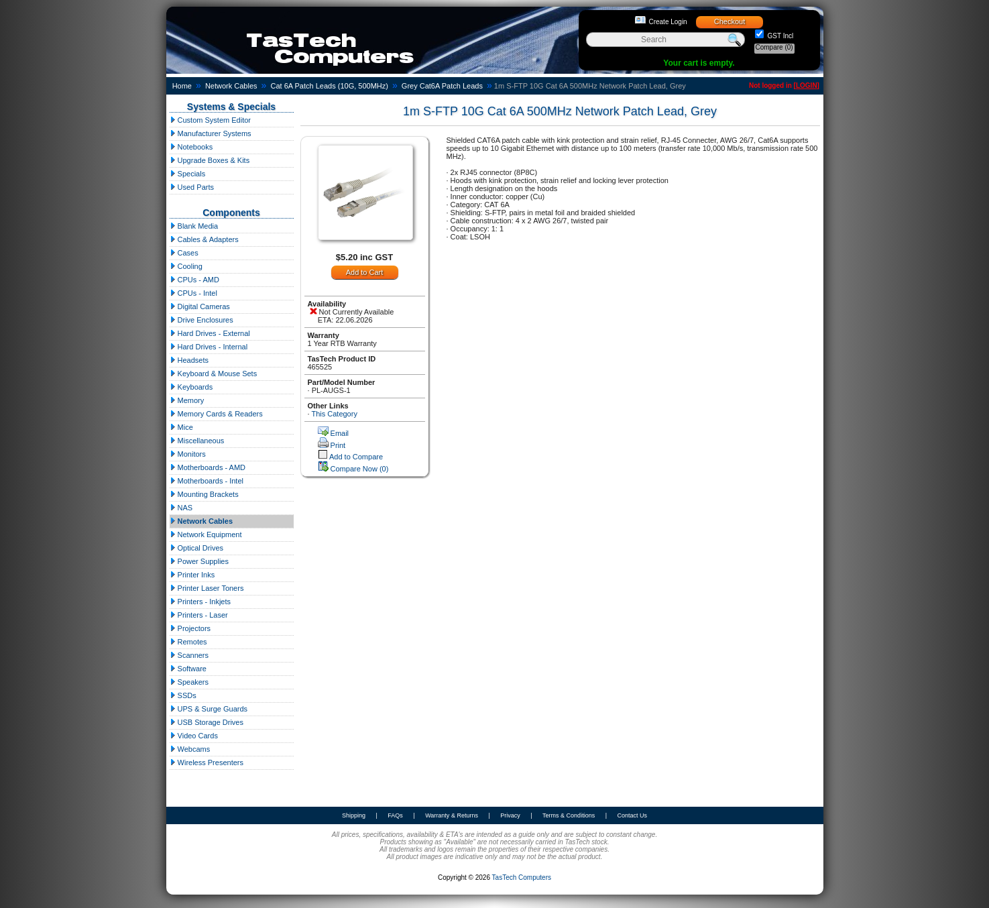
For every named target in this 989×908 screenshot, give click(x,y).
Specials (188, 174)
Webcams (190, 749)
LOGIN (806, 85)
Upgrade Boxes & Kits (210, 160)
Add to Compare (356, 457)
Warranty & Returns (451, 815)
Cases (184, 253)
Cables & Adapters (204, 239)
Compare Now (360, 469)
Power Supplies (199, 561)
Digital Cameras (200, 306)
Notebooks (191, 147)
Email (340, 433)
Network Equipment (206, 534)
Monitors (188, 454)
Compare (774, 47)
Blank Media (194, 226)
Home (182, 86)
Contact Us (632, 815)
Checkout (729, 21)
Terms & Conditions (568, 815)
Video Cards (194, 736)
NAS (181, 508)
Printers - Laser (199, 615)
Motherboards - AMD (208, 467)
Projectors (190, 628)
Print (338, 445)
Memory (187, 400)
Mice (181, 427)
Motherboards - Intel (207, 481)
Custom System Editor (210, 120)
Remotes (188, 642)
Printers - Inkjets (200, 602)
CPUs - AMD (194, 280)
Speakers (189, 682)
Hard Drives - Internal (209, 347)
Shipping (353, 815)
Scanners (189, 655)
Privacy (510, 815)
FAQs (395, 815)
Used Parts (192, 187)
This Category (334, 414)
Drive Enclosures (201, 320)
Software (188, 669)
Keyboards (191, 387)
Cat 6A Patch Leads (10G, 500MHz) (329, 86)
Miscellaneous (197, 441)
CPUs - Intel (193, 293)
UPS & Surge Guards (209, 709)
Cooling (186, 266)
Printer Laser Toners (207, 588)
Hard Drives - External (210, 333)
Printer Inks (192, 575)
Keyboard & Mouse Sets (213, 374)
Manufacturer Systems (210, 133)
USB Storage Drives (206, 722)
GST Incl (780, 36)
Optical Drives (197, 548)
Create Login (667, 21)
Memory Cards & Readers (216, 414)
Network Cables (231, 86)
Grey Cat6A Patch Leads (442, 86)
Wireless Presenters (206, 762)
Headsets (189, 360)
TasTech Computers (521, 877)
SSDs (183, 695)
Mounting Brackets (204, 494)
